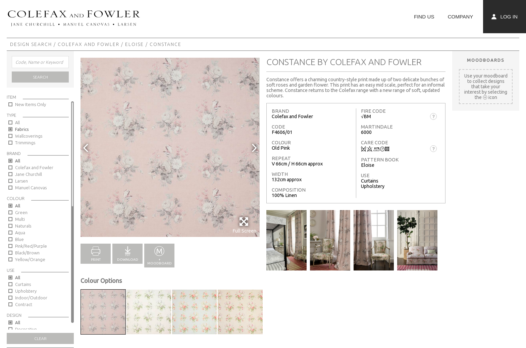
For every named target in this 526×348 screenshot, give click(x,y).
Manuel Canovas (31, 187)
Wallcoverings (28, 136)
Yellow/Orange (30, 259)
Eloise (134, 44)
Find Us (424, 16)
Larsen (21, 181)
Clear (40, 338)
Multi (20, 219)
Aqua (20, 232)
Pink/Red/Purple (31, 246)
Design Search (31, 44)
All (17, 122)
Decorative (26, 329)
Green (21, 212)
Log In (504, 16)
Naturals (23, 225)
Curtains (23, 284)
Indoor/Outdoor (31, 297)
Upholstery (26, 291)
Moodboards (486, 60)
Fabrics (22, 129)
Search (40, 77)
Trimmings (25, 142)
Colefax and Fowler (88, 44)
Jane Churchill (28, 174)
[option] (170, 147)
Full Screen (244, 225)
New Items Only (30, 104)
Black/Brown (27, 252)
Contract (23, 304)
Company (460, 16)
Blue (19, 239)
